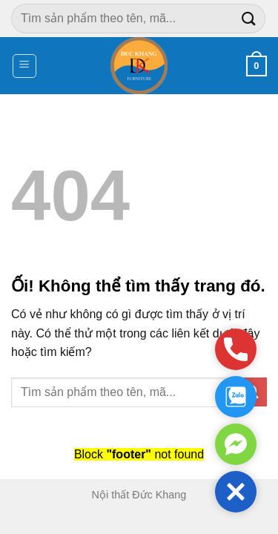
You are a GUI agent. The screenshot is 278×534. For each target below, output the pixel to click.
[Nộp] (249, 18)
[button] (236, 491)
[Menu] (25, 66)
